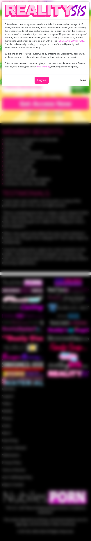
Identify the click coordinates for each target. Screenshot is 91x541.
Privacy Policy (43, 66)
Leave (83, 80)
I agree (41, 80)
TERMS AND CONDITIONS (71, 40)
